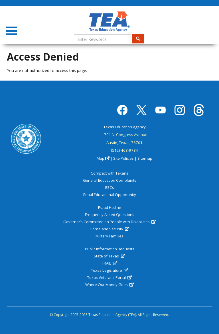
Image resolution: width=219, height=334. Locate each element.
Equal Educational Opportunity (109, 194)
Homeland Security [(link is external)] (109, 228)
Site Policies (123, 158)
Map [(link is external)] (103, 158)
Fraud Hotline (109, 207)
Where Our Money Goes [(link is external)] (109, 284)
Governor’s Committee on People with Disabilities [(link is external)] (109, 221)
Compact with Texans (109, 173)
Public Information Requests (109, 248)
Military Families (109, 236)
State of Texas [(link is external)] (109, 256)
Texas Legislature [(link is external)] (109, 270)
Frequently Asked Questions (109, 214)
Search (140, 38)
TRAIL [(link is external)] (109, 263)
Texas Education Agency (125, 126)
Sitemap (144, 158)
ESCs (109, 187)
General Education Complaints (109, 180)
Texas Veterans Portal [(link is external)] (109, 277)
